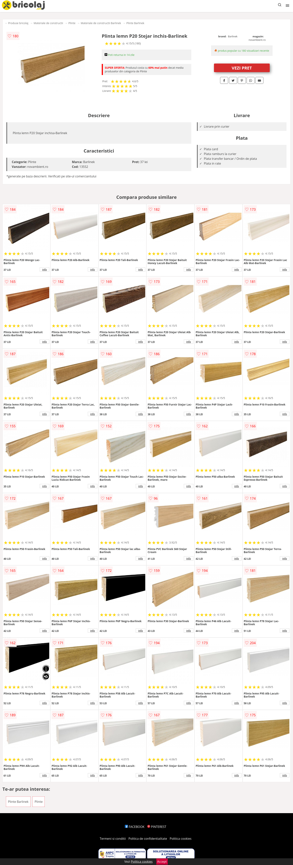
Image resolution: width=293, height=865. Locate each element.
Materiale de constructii (48, 23)
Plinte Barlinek (135, 23)
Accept (162, 861)
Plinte (71, 23)
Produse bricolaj (18, 23)
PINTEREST (156, 827)
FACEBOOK (134, 827)
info (44, 269)
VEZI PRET (242, 68)
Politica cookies (180, 838)
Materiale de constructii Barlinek (101, 23)
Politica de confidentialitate (147, 838)
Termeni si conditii (113, 838)
